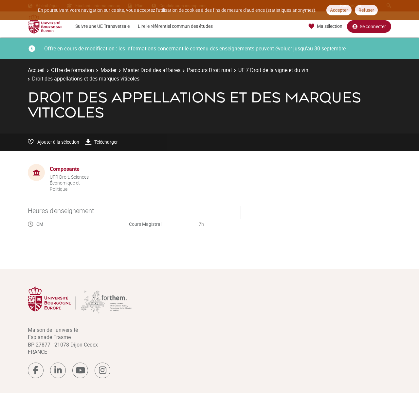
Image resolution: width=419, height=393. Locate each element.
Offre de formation (72, 70)
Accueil (36, 70)
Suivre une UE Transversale (102, 26)
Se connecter (369, 26)
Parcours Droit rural (209, 70)
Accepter (339, 10)
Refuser (366, 10)
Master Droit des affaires (151, 70)
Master (108, 70)
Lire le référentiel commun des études (175, 26)
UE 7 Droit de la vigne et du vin (273, 70)
